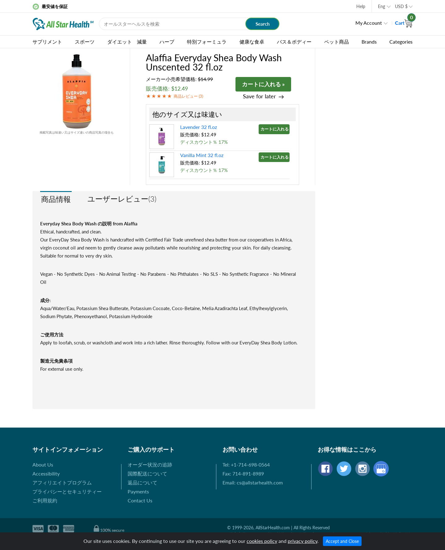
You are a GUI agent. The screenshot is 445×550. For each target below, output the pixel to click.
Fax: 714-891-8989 (243, 473)
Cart (404, 23)
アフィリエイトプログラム (62, 482)
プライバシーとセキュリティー (67, 491)
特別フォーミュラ (207, 42)
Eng (381, 6)
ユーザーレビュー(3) (121, 198)
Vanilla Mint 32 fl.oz (201, 155)
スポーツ (85, 42)
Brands (369, 42)
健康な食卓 (251, 42)
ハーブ (166, 42)
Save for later (259, 96)
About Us (42, 464)
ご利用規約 (44, 500)
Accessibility (46, 473)
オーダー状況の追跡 (150, 464)
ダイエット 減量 (127, 42)
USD (401, 6)
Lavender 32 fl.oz (198, 127)
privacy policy (302, 541)
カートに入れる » (263, 84)
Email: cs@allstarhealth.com (252, 482)
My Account (368, 23)
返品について (142, 482)
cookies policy (262, 541)
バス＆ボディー (294, 42)
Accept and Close (342, 541)
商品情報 (56, 198)
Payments (138, 491)
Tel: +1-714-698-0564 (246, 464)
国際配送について (147, 473)
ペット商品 (336, 42)
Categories (401, 42)
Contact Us (140, 500)
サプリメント (47, 42)
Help (360, 6)
